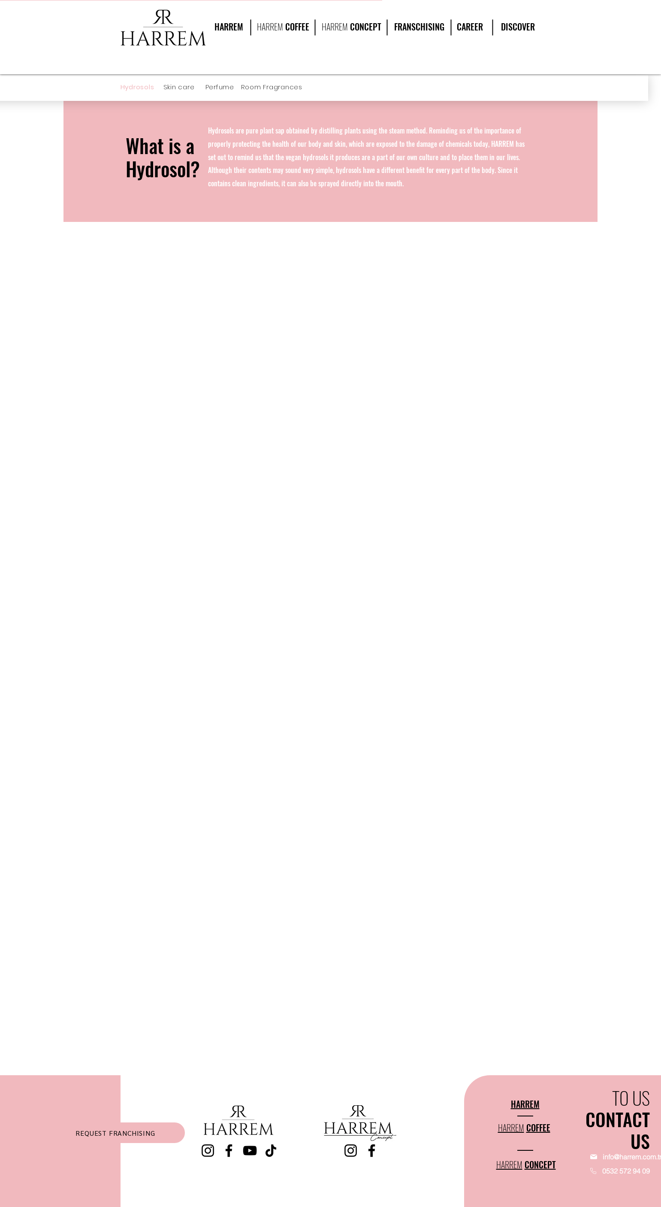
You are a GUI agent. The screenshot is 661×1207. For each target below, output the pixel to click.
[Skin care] (184, 87)
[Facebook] (228, 1150)
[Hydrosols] (142, 87)
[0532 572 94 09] (610, 1170)
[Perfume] (223, 87)
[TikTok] (271, 1150)
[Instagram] (207, 1150)
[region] (515, 35)
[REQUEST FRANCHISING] (115, 1132)
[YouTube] (249, 1150)
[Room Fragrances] (274, 87)
